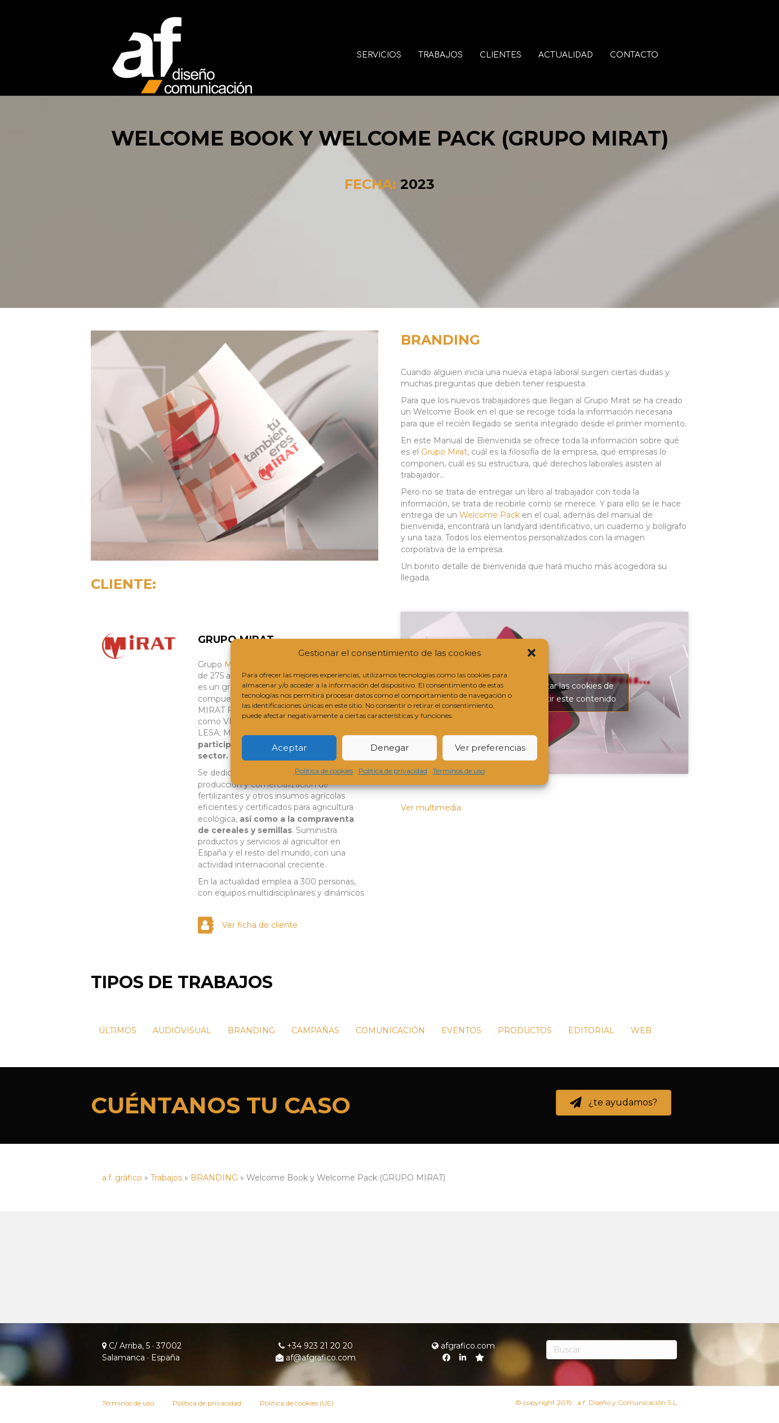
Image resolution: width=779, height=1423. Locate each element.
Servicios (389, 55)
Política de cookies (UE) (297, 1403)
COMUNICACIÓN (390, 1141)
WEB (641, 1141)
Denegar (389, 747)
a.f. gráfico (122, 1289)
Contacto (644, 55)
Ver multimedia (431, 919)
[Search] (612, 1349)
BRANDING (440, 451)
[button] (531, 653)
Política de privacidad (392, 771)
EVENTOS (461, 1141)
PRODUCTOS (525, 1141)
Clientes (511, 55)
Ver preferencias (490, 747)
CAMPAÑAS (315, 1141)
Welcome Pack (489, 626)
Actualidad (575, 55)
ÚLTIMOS (117, 1141)
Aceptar (289, 747)
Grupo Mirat (444, 563)
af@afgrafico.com (316, 1357)
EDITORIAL (591, 1141)
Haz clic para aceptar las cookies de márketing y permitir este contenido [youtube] (544, 803)
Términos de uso (459, 771)
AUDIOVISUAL (182, 1141)
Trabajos (450, 55)
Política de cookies (324, 771)
